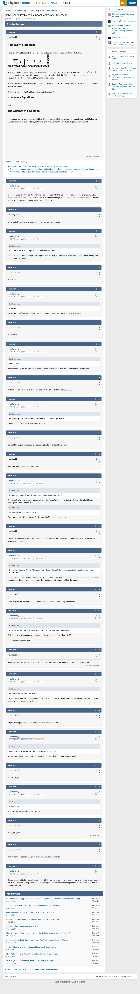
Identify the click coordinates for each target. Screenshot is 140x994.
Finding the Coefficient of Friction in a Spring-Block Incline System (34, 923)
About (106, 980)
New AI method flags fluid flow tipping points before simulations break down (42, 175)
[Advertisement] (54, 139)
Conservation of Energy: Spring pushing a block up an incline (32, 950)
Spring (34, 19)
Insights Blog (41, 3)
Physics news (12, 162)
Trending (67, 3)
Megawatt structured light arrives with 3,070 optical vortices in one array (40, 167)
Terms (113, 980)
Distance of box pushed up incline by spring (25, 930)
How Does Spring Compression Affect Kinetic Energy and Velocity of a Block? (39, 936)
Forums (55, 3)
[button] (48, 3)
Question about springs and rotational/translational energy (31, 916)
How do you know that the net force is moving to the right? (31, 964)
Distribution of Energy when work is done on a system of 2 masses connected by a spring (44, 902)
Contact (98, 980)
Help (128, 980)
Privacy (121, 980)
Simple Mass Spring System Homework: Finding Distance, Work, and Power (38, 943)
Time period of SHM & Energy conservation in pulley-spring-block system (37, 909)
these (30, 815)
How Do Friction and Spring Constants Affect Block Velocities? (33, 957)
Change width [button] (12, 980)
